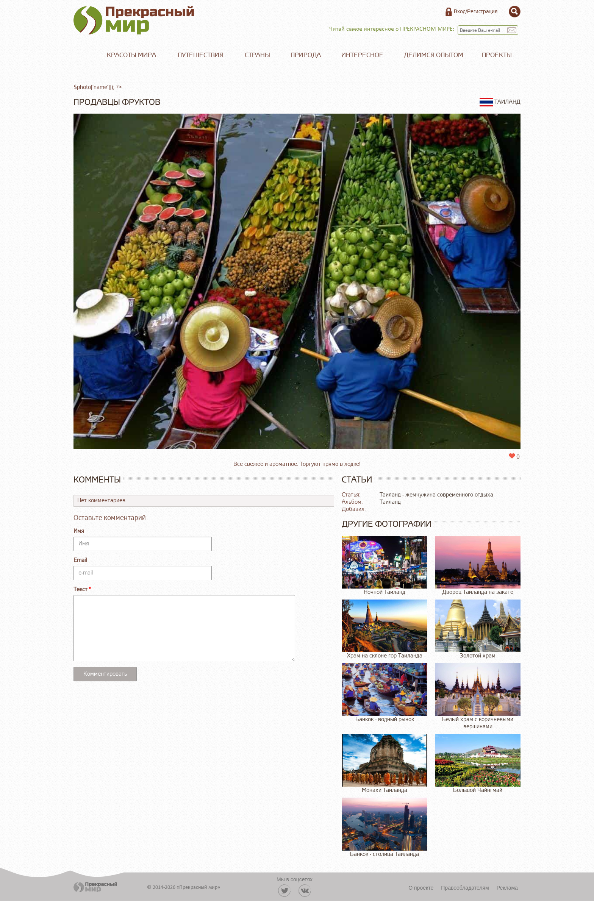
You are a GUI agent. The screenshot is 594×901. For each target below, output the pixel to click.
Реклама (507, 888)
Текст (80, 589)
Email (80, 560)
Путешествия (201, 55)
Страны (257, 55)
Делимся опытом (433, 55)
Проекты (497, 55)
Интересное (362, 55)
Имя (78, 531)
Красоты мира (131, 55)
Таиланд (390, 502)
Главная (84, 55)
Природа (306, 55)
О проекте (420, 888)
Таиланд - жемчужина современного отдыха (436, 494)
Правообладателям (465, 888)
